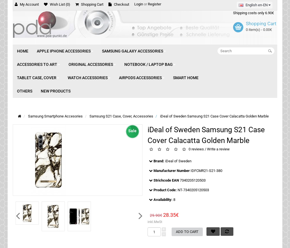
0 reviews (196, 149)
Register (154, 4)
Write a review (218, 149)
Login (138, 4)
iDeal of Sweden (178, 161)
